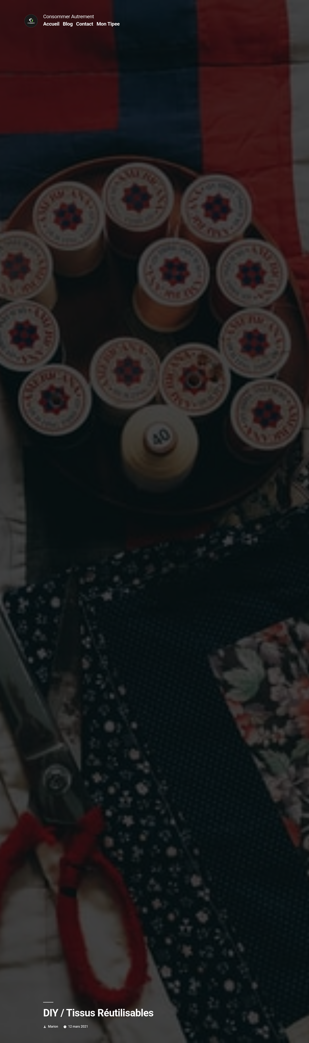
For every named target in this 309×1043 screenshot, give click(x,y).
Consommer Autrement (68, 16)
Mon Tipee (108, 24)
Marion (53, 1026)
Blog (68, 24)
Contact (84, 24)
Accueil (51, 24)
